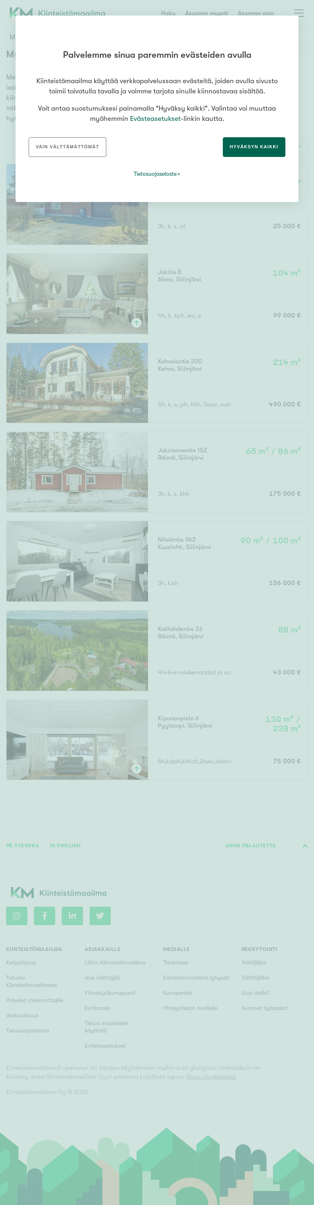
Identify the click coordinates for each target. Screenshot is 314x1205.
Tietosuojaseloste (155, 173)
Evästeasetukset (155, 119)
